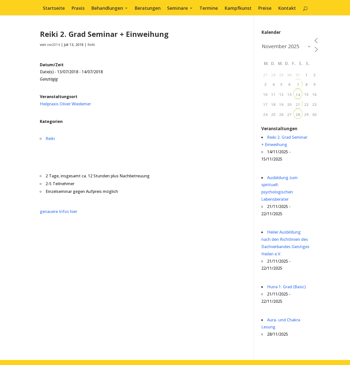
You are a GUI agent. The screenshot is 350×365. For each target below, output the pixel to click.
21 (298, 104)
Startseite (54, 8)
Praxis (78, 8)
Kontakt (287, 8)
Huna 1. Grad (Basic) (286, 286)
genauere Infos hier (58, 211)
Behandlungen (107, 8)
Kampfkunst (238, 8)
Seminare (177, 8)
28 (298, 114)
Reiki (91, 44)
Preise (265, 8)
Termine (208, 8)
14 (298, 94)
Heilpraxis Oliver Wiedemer (65, 104)
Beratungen (148, 8)
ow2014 (53, 44)
